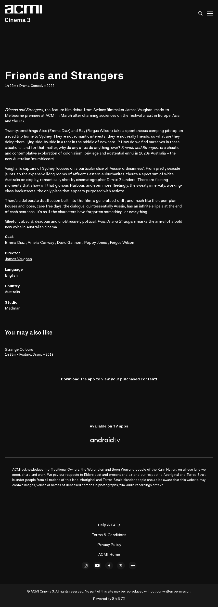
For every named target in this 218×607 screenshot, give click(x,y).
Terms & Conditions (109, 535)
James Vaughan (18, 259)
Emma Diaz (15, 243)
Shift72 (118, 599)
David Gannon (69, 243)
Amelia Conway (41, 243)
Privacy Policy (109, 545)
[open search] (200, 13)
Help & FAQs (109, 525)
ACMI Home (109, 555)
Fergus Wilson (122, 243)
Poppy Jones (95, 243)
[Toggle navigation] (210, 13)
